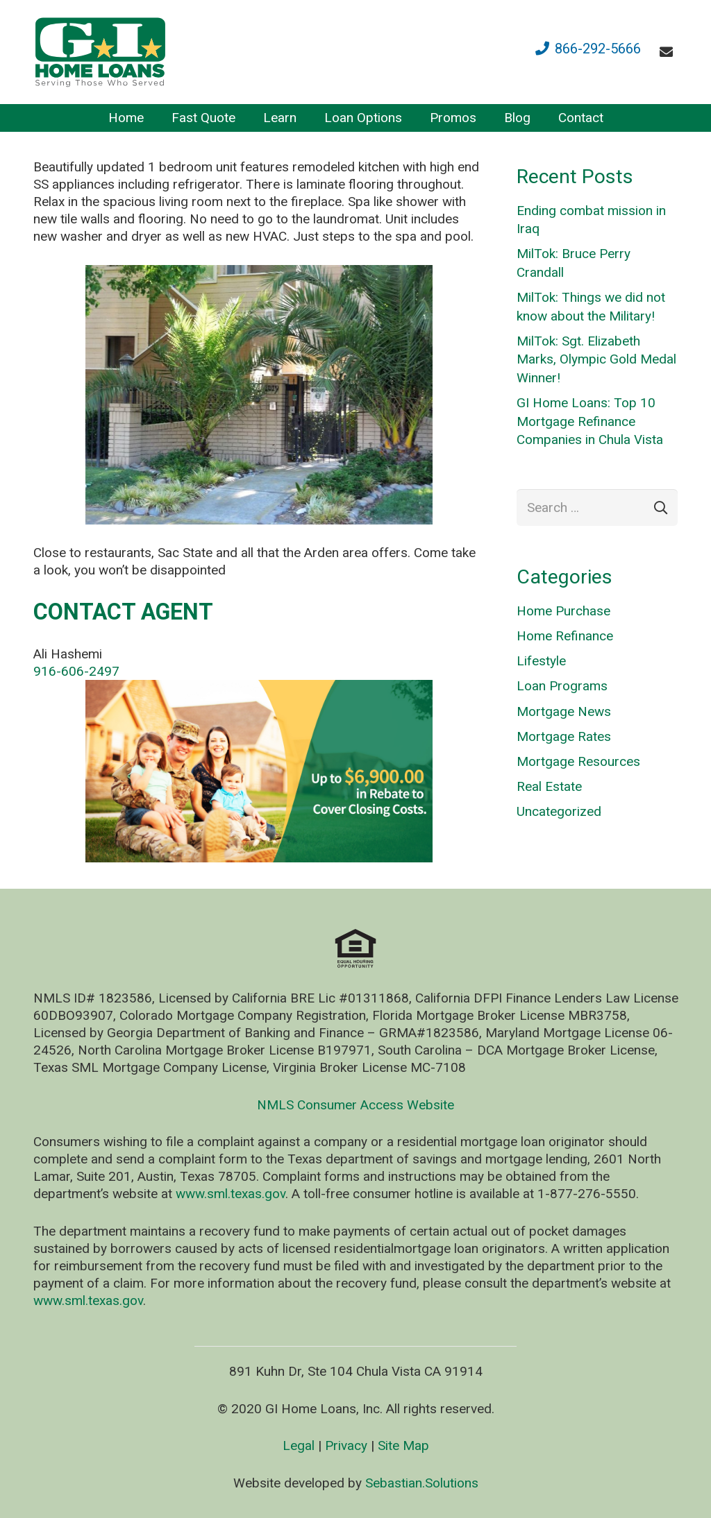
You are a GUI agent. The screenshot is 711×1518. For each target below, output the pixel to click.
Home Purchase (563, 611)
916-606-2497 (76, 671)
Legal (299, 1445)
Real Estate (549, 786)
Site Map (403, 1445)
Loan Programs (562, 686)
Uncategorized (559, 811)
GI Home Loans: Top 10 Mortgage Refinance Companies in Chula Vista (590, 421)
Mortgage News (564, 711)
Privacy (346, 1445)
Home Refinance (565, 636)
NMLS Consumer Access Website (355, 1105)
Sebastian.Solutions (421, 1483)
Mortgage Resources (578, 761)
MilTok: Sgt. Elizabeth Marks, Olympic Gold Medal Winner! (596, 359)
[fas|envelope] (669, 52)
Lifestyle (541, 661)
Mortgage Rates (564, 736)
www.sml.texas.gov (230, 1194)
